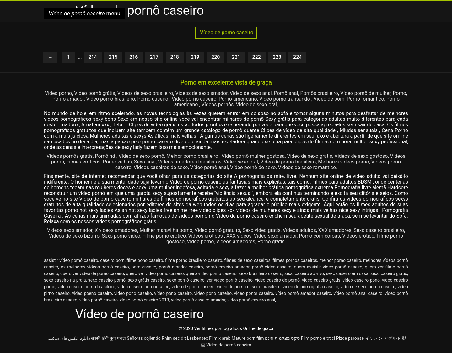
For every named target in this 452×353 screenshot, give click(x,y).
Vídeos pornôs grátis (69, 156)
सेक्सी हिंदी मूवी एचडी (108, 338)
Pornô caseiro (153, 99)
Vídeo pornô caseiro (194, 99)
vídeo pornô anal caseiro (357, 293)
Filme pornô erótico (164, 236)
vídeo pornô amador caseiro (303, 293)
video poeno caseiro (92, 293)
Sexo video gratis (261, 230)
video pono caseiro (133, 293)
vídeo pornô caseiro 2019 (144, 299)
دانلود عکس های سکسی (68, 338)
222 (256, 57)
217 (154, 57)
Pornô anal (286, 93)
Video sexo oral (241, 162)
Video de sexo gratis (309, 156)
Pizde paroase (350, 338)
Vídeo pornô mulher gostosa (253, 156)
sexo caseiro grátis (388, 273)
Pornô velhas (117, 162)
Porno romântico (365, 99)
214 (93, 57)
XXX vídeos (239, 236)
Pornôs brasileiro (319, 93)
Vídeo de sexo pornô (141, 156)
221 (236, 57)
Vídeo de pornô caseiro (228, 344)
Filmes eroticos (83, 162)
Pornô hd (105, 156)
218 (174, 57)
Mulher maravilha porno (166, 230)
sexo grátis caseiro (146, 280)
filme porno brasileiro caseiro (193, 260)
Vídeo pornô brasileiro (110, 99)
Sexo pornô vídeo (121, 236)
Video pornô (200, 242)
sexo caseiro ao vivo (304, 273)
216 (133, 57)
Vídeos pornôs (218, 105)
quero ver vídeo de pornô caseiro (92, 273)
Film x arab (219, 338)
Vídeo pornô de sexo (253, 167)
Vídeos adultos (299, 230)
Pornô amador (68, 99)
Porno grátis (271, 242)
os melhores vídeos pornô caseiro (95, 266)
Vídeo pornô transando (285, 99)
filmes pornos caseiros (294, 260)
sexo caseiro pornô (107, 280)
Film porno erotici (318, 338)
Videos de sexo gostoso (361, 156)
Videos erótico (358, 236)
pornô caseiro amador (228, 266)
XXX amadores (335, 230)
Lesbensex (197, 338)
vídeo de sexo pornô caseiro (368, 286)
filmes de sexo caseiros (247, 260)
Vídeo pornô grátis (94, 93)
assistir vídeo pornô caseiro (71, 260)
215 (113, 57)
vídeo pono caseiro (173, 293)
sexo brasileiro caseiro (260, 273)
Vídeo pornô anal (209, 167)
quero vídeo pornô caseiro (211, 273)
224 (297, 57)
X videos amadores (115, 230)
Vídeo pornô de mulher (365, 93)
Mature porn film (248, 338)
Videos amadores (235, 242)
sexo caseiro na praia (65, 280)
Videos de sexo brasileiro (145, 93)
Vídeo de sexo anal (251, 93)
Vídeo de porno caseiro (226, 33)
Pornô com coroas (319, 236)
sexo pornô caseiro (186, 280)
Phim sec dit (174, 338)
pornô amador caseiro (181, 266)
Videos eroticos (206, 236)
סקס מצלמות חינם (282, 338)
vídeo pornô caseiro (98, 299)
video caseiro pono (361, 280)
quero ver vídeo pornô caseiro (155, 273)
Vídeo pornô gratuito (217, 230)
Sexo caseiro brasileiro (379, 230)
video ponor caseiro (253, 293)
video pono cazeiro (213, 293)
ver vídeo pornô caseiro (230, 280)
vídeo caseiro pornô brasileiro (86, 286)
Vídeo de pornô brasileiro (288, 162)
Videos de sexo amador (201, 93)
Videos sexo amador (70, 230)
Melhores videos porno (343, 162)
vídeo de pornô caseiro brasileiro (248, 286)
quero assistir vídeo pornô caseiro (328, 266)
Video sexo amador (275, 236)
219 (195, 57)
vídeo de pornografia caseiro (310, 286)
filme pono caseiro (145, 260)
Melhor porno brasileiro (192, 156)
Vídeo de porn (329, 99)
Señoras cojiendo (143, 338)
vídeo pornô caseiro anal (251, 299)
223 (277, 57)
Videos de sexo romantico (307, 167)
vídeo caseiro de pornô (277, 280)
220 (215, 57)
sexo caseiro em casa (347, 273)
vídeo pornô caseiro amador (198, 299)
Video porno (58, 93)
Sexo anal (145, 162)
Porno (399, 93)
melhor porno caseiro (340, 260)
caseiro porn (112, 260)
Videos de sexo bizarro (74, 236)
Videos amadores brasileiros (189, 162)
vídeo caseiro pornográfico (143, 286)
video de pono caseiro (192, 286)
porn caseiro (144, 266)
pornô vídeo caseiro (272, 266)
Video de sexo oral (256, 105)
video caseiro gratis (321, 280)
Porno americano (237, 99)
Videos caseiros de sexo (161, 167)
